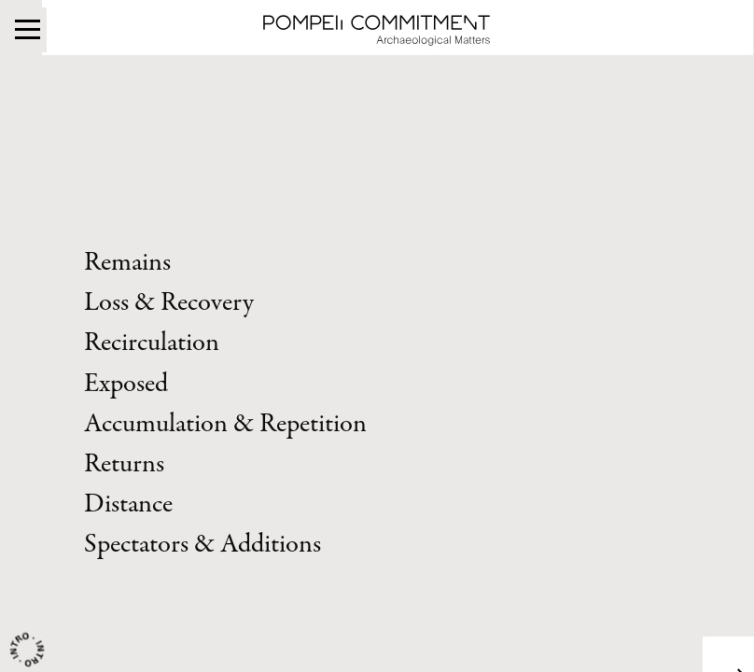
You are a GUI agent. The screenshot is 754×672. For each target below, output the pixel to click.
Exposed (126, 384)
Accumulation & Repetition (225, 424)
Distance (128, 504)
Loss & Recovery (169, 303)
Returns (124, 464)
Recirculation (151, 343)
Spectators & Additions (202, 544)
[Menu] (27, 27)
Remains (127, 263)
